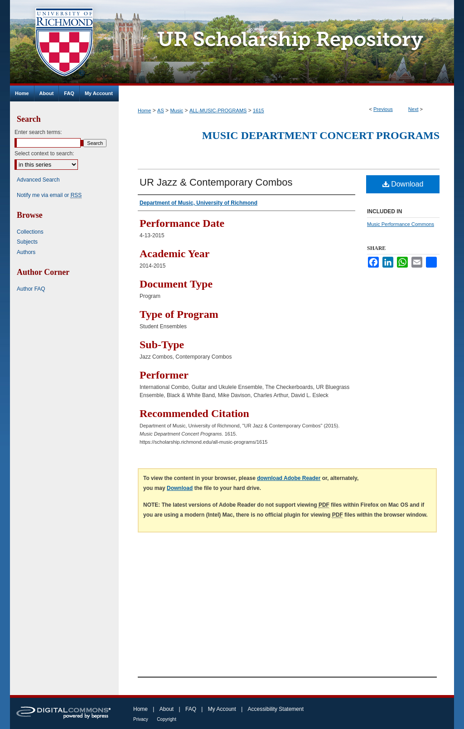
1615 (258, 110)
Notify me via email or (49, 195)
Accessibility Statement (276, 709)
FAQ (190, 709)
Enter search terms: (38, 132)
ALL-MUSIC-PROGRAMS (218, 110)
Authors (26, 252)
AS (160, 110)
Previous (383, 109)
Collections (30, 232)
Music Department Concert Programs (321, 135)
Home (144, 110)
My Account (222, 709)
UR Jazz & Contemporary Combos (216, 182)
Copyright (166, 719)
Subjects (27, 242)
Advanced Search (38, 180)
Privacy (140, 719)
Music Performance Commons (400, 224)
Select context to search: (44, 153)
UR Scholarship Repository (286, 43)
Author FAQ (31, 289)
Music (176, 110)
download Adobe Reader (288, 478)
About (167, 709)
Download (403, 184)
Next (413, 109)
